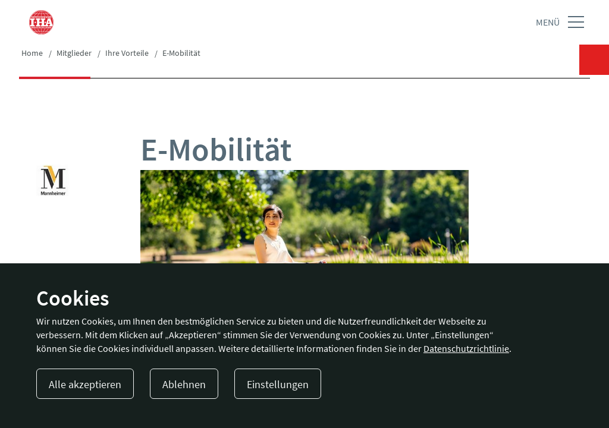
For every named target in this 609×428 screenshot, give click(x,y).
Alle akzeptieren (85, 384)
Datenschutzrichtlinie (466, 348)
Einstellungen (278, 384)
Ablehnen (184, 384)
